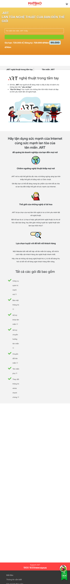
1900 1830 (35, 567)
